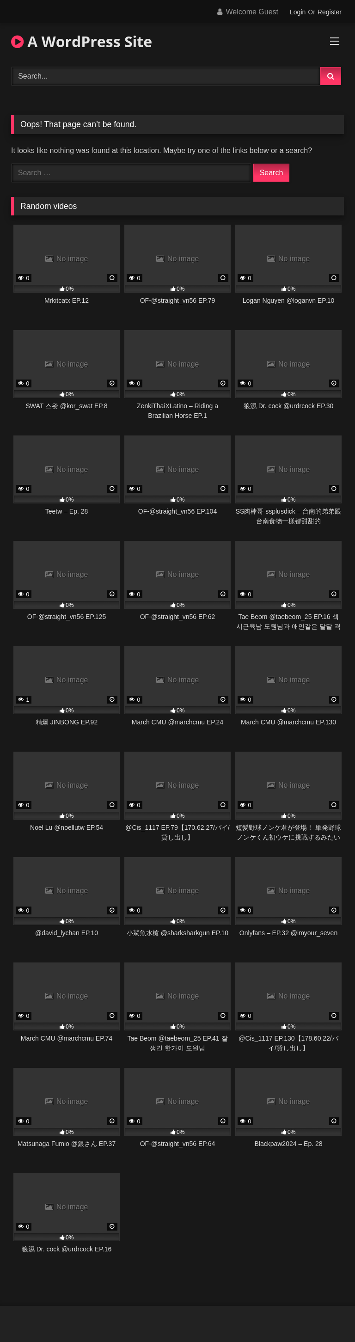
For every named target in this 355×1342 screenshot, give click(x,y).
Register (330, 12)
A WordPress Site (81, 41)
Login (298, 12)
